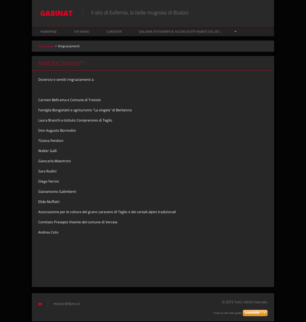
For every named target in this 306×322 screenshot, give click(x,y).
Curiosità (114, 32)
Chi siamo (81, 32)
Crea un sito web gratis (228, 313)
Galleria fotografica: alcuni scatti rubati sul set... (180, 32)
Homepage (48, 32)
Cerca (263, 12)
